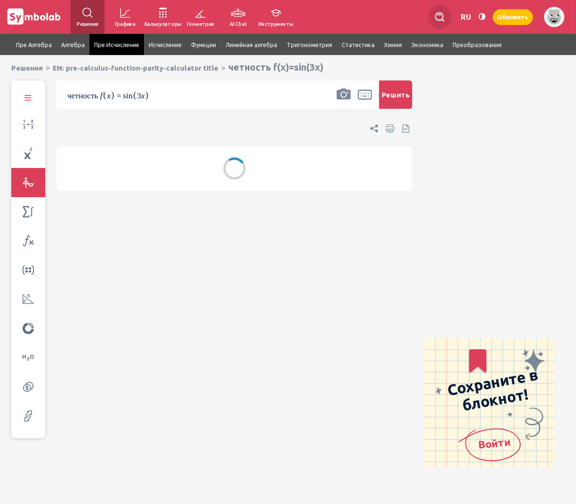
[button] (343, 101)
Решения (27, 68)
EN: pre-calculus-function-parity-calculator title (135, 68)
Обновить (513, 16)
